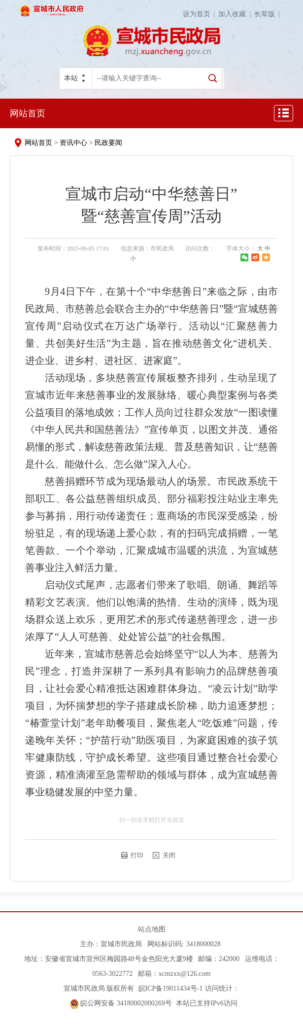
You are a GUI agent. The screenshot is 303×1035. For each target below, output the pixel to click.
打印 (137, 855)
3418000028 (203, 944)
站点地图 (152, 929)
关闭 (169, 855)
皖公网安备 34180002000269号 (121, 1003)
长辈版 (268, 14)
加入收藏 (236, 14)
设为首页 (201, 14)
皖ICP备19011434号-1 (169, 988)
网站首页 (27, 113)
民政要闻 (108, 142)
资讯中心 (73, 142)
